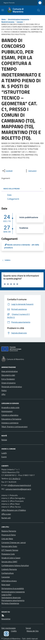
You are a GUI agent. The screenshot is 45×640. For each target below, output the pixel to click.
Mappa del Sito (33, 630)
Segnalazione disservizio (11, 597)
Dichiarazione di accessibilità (12, 588)
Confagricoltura (7, 573)
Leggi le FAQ (6, 594)
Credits (14, 630)
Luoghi (4, 452)
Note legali (5, 584)
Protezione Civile (8, 554)
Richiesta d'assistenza (10, 603)
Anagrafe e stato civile (10, 407)
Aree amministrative (9, 371)
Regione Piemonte (9, 3)
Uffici (3, 394)
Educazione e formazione (11, 418)
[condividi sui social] (7, 171)
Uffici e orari (6, 514)
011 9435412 (14, 478)
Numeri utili (6, 517)
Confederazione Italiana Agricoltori (15, 565)
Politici (4, 390)
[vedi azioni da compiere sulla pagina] (30, 171)
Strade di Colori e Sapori (10, 557)
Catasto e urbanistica (9, 415)
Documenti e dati (8, 375)
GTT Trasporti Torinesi (9, 550)
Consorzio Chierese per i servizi (13, 542)
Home (3, 19)
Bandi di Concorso (7, 21)
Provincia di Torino (8, 534)
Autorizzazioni (6, 411)
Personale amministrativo (11, 386)
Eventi (4, 456)
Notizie (4, 439)
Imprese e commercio (9, 422)
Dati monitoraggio (8, 628)
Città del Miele (7, 538)
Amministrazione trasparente (18, 19)
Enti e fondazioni (8, 379)
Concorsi (20, 21)
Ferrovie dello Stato (9, 546)
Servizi (28, 628)
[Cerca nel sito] (37, 10)
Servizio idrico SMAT (9, 561)
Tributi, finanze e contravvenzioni (14, 426)
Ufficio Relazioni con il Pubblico (13, 510)
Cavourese (5, 576)
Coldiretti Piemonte (9, 569)
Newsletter (5, 618)
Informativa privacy (9, 580)
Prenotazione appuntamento (12, 600)
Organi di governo (8, 382)
